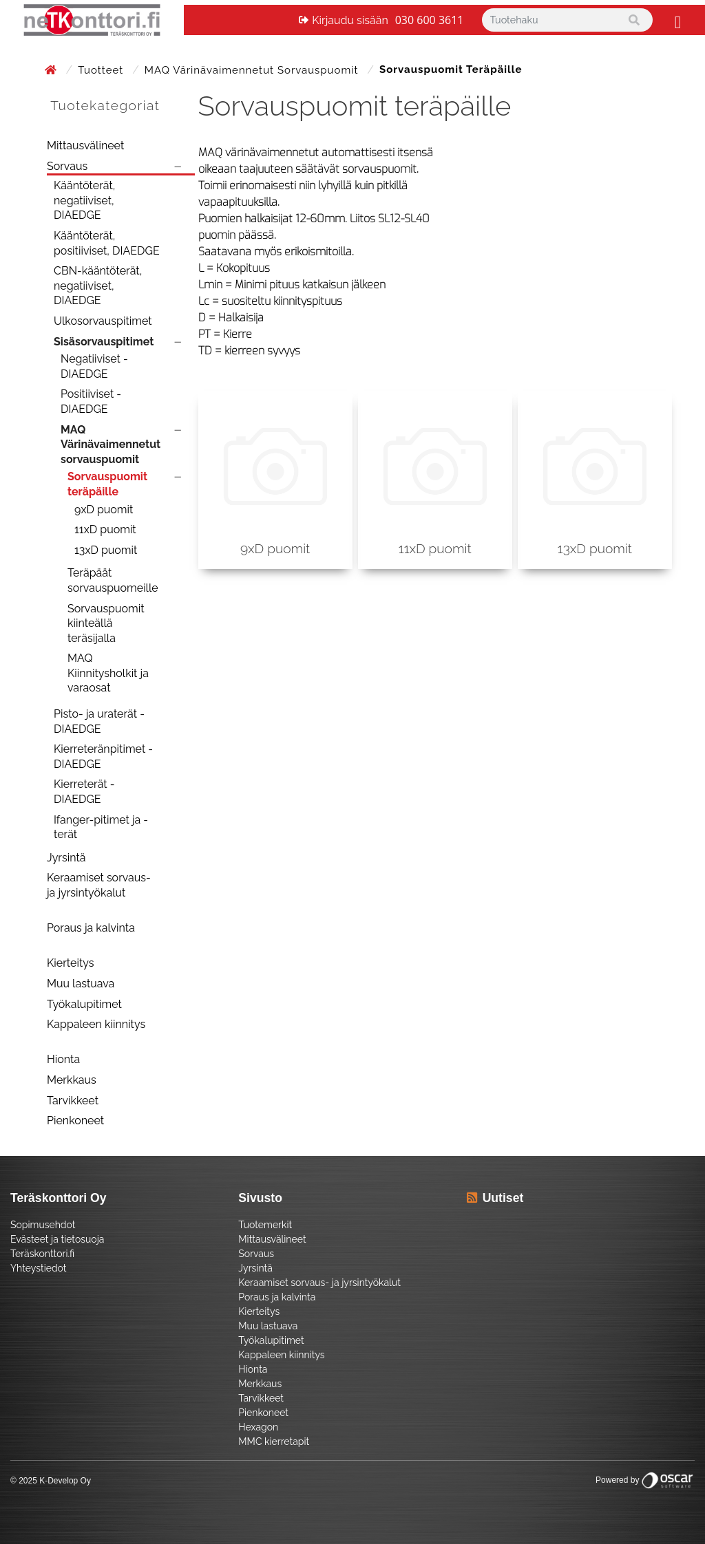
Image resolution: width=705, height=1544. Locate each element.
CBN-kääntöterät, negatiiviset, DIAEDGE (98, 285)
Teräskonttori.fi (42, 1253)
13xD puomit (105, 550)
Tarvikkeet (72, 1100)
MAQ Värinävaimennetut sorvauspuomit (253, 70)
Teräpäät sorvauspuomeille (112, 580)
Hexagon (258, 1427)
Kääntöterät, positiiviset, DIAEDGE (107, 243)
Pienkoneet (75, 1120)
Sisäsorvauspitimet (104, 341)
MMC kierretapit (273, 1441)
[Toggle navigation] (676, 20)
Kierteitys (70, 962)
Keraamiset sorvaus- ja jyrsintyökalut (99, 885)
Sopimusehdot (42, 1224)
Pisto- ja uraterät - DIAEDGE (99, 721)
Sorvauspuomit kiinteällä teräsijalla (106, 623)
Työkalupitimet (84, 1004)
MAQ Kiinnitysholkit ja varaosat (108, 673)
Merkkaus (71, 1079)
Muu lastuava (80, 983)
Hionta (63, 1059)
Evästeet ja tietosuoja (57, 1239)
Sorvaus (67, 166)
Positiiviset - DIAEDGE (91, 401)
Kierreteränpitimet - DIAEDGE (103, 756)
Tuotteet (102, 70)
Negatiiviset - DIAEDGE (94, 366)
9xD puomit (103, 509)
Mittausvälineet (85, 145)
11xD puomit (105, 529)
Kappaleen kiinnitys (96, 1024)
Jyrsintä (66, 857)
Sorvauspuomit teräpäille (107, 484)
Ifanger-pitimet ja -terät (101, 827)
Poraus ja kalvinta (91, 927)
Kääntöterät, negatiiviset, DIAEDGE (84, 200)
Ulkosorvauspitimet (103, 321)
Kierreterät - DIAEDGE (84, 792)
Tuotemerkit (265, 1224)
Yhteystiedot (38, 1268)
